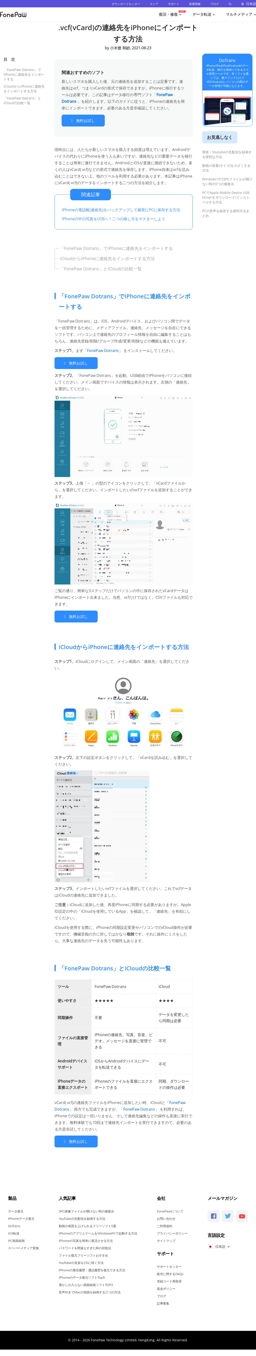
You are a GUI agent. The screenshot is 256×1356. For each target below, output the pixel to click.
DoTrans (227, 60)
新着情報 (195, 4)
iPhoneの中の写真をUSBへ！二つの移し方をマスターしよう (113, 218)
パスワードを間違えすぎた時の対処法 (85, 1245)
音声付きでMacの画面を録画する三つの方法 (90, 1289)
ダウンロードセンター (126, 4)
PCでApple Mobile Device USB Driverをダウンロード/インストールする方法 (226, 197)
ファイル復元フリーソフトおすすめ (83, 1252)
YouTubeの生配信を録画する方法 (82, 1216)
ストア (154, 4)
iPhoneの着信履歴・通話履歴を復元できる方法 (92, 1267)
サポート (173, 4)
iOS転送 (13, 1230)
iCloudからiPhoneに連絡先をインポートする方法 (24, 88)
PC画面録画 (16, 1238)
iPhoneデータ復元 (21, 1216)
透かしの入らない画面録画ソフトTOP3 (86, 1282)
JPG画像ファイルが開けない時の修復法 (86, 1208)
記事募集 (163, 1300)
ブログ (214, 4)
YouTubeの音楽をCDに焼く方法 (81, 1260)
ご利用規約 (164, 1223)
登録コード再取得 (169, 1278)
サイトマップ (166, 1238)
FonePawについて (170, 1208)
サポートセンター (169, 1264)
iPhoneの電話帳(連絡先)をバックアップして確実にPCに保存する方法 (121, 209)
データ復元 (15, 1208)
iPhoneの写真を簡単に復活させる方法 (86, 1238)
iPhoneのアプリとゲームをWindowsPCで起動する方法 (98, 1230)
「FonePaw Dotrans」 (103, 349)
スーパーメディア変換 (23, 1245)
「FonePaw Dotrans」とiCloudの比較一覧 (22, 100)
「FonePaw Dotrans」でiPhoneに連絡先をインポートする (24, 74)
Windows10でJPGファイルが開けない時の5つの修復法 (227, 181)
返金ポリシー (166, 1286)
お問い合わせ (166, 1216)
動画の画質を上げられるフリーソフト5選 (87, 1223)
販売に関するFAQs (170, 1271)
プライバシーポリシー (172, 1230)
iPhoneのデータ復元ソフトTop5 (82, 1275)
